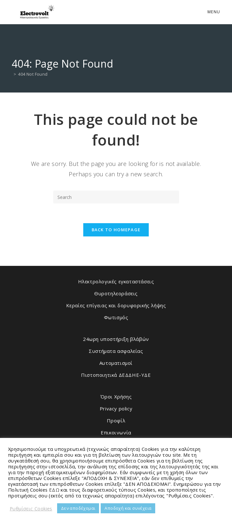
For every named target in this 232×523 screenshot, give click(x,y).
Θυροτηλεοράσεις (116, 293)
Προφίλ (116, 420)
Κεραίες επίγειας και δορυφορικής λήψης (116, 305)
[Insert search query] (116, 197)
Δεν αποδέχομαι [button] (78, 508)
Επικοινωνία (116, 432)
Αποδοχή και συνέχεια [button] (128, 508)
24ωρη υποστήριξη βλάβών (116, 339)
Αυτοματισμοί (116, 363)
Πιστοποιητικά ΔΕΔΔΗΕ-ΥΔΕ (116, 375)
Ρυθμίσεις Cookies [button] (31, 508)
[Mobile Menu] (213, 12)
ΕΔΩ (54, 489)
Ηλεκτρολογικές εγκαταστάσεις (116, 281)
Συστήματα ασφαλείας (116, 351)
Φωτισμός (116, 317)
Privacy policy (116, 408)
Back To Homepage (116, 230)
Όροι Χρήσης (116, 396)
